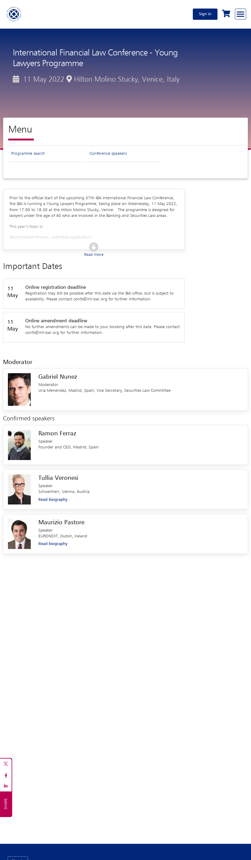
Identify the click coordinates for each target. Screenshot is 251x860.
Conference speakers (108, 153)
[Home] (14, 14)
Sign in (205, 14)
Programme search (28, 153)
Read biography (52, 499)
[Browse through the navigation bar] (240, 14)
